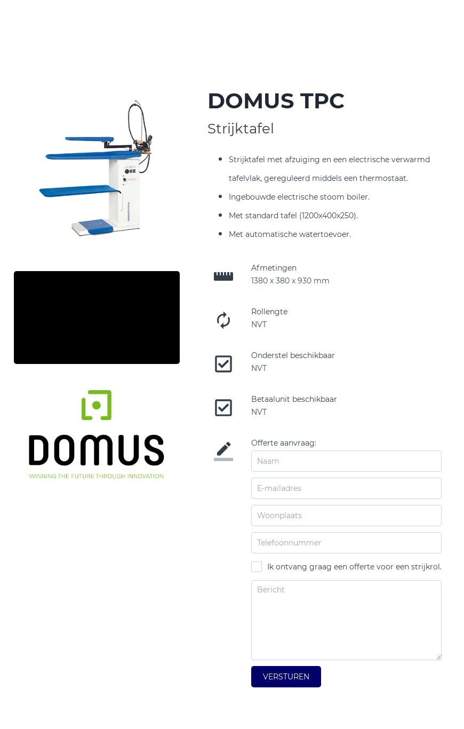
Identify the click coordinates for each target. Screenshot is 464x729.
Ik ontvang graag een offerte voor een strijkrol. (354, 567)
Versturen (286, 677)
